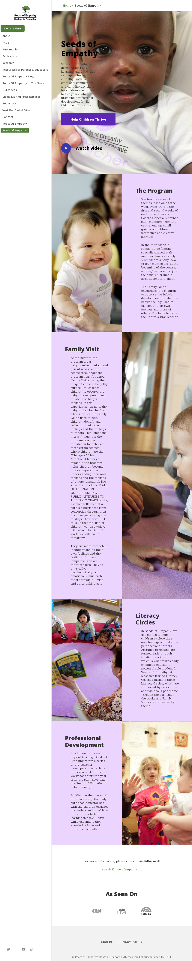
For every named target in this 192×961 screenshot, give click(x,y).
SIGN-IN (106, 942)
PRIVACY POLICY (130, 942)
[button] (88, 119)
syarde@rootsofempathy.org (122, 869)
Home (67, 5)
